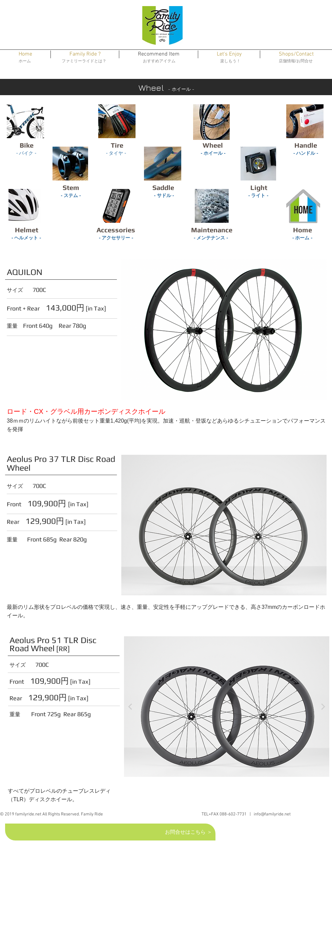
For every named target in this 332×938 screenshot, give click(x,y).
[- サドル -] (164, 195)
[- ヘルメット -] (26, 238)
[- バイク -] (26, 153)
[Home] (302, 230)
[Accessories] (116, 230)
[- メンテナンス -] (211, 238)
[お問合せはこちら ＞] (189, 832)
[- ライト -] (258, 195)
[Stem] (70, 187)
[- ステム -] (71, 195)
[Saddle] (163, 187)
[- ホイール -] (213, 153)
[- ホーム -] (302, 238)
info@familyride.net (272, 814)
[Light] (258, 187)
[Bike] (26, 145)
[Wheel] (213, 145)
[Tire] (117, 145)
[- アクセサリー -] (116, 238)
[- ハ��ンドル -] (306, 153)
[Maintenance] (211, 230)
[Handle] (305, 145)
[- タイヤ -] (116, 153)
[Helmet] (26, 230)
